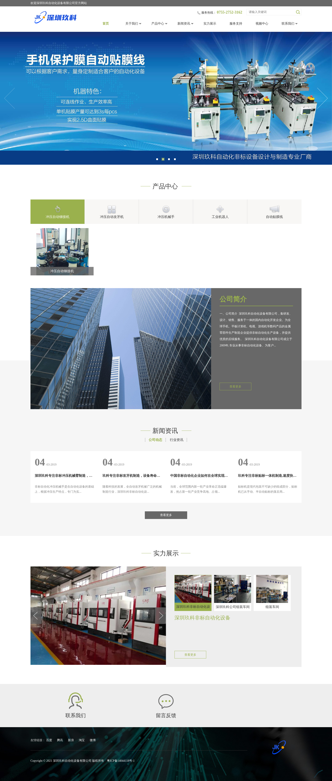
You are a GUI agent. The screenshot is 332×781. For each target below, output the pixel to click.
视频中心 (262, 23)
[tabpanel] (166, 98)
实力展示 (209, 23)
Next (322, 98)
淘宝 (82, 740)
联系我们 (288, 23)
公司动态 (155, 440)
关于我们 (131, 23)
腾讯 (60, 740)
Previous (9, 98)
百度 (49, 740)
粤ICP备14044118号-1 (121, 760)
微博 (93, 740)
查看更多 (235, 386)
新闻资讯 (183, 23)
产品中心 (157, 23)
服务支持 (236, 23)
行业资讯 (176, 440)
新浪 (71, 740)
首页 (105, 23)
